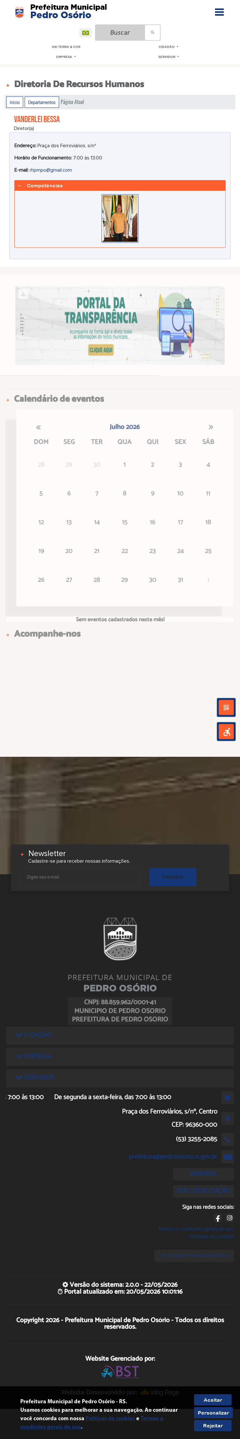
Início (15, 102)
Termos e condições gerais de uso (196, 1229)
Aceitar (213, 1400)
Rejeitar (213, 1425)
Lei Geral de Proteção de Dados (194, 1256)
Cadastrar (173, 877)
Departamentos (42, 102)
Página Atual (72, 102)
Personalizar (213, 1413)
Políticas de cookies (212, 1236)
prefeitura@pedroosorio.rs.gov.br (173, 1156)
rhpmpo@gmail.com (51, 170)
